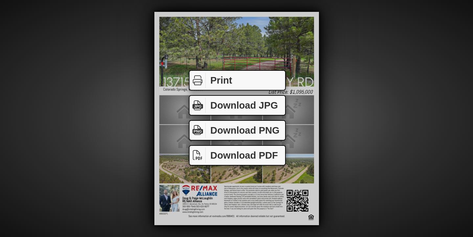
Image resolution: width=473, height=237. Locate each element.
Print (211, 80)
